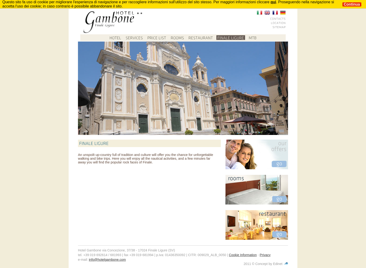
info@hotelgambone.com (107, 259)
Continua (352, 4)
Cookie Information (243, 255)
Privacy (265, 255)
